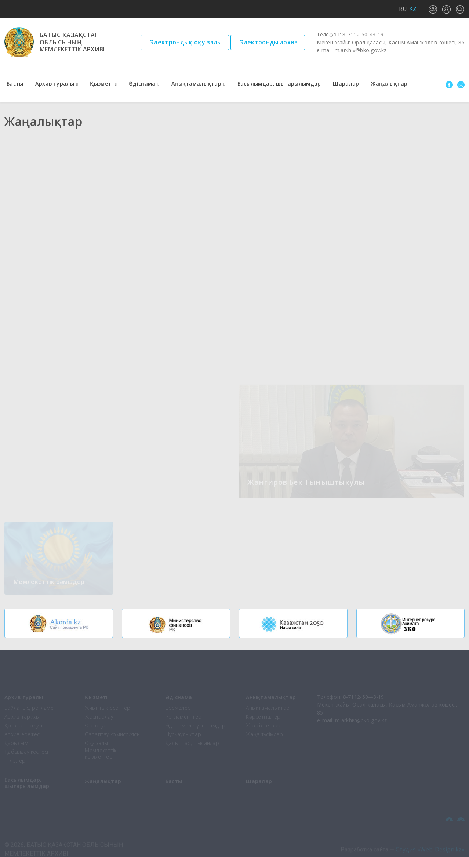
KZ (413, 9)
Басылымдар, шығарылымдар (279, 83)
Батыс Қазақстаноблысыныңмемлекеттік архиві (72, 42)
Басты (15, 83)
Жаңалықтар (389, 83)
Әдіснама (142, 83)
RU (403, 9)
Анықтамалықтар (196, 83)
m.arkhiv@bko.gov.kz (360, 50)
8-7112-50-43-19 (362, 34)
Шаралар (346, 83)
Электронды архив (269, 42)
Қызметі (101, 83)
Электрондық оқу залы (186, 42)
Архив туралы (54, 83)
